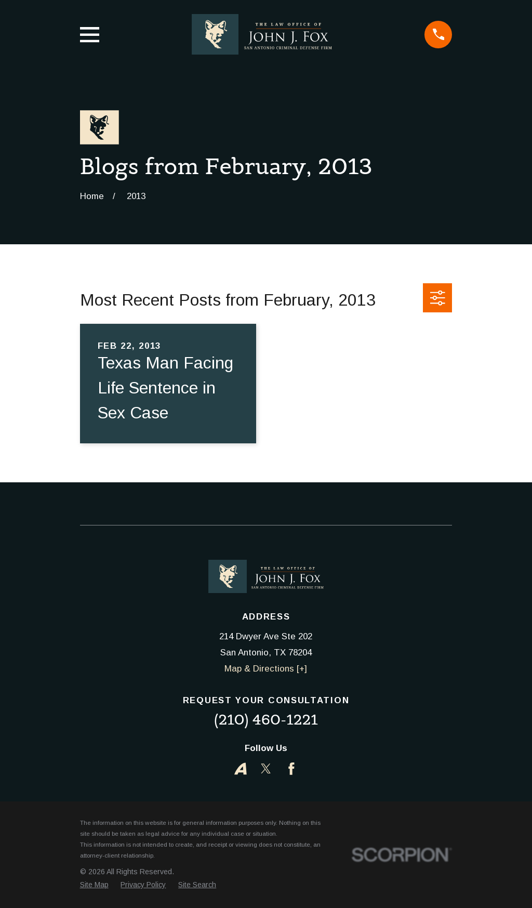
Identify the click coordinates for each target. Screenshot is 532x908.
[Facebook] (291, 768)
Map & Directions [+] (265, 669)
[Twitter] (266, 768)
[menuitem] (94, 885)
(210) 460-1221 (266, 719)
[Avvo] (240, 768)
